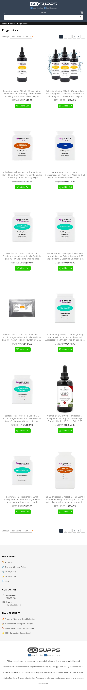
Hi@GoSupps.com (13, 605)
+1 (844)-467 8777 (13, 598)
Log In (43, 12)
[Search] (43, 17)
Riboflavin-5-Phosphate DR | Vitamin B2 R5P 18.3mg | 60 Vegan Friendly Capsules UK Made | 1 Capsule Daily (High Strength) (22, 175)
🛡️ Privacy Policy (9, 571)
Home (4, 23)
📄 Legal (5, 581)
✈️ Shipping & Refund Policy (14, 567)
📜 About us (7, 562)
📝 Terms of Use (9, 576)
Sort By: (5, 37)
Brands (13, 23)
